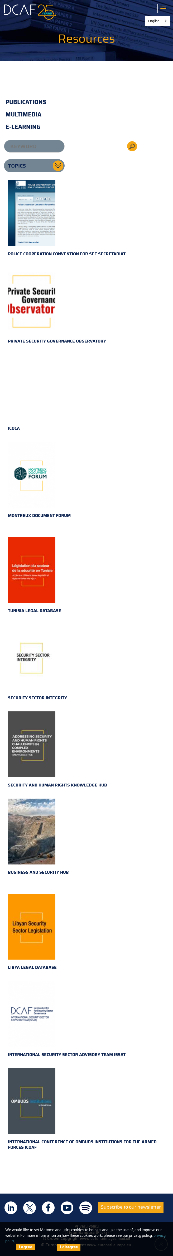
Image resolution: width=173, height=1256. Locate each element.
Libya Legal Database (32, 932)
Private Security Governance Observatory (57, 305)
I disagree (69, 1247)
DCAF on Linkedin (10, 1207)
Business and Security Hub (38, 837)
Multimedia (23, 114)
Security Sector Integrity (37, 662)
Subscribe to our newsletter (131, 1207)
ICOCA (31, 393)
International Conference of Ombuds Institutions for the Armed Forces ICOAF (82, 1109)
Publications (26, 102)
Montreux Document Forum (39, 480)
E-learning (23, 127)
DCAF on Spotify (85, 1207)
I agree (25, 1247)
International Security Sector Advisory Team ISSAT (67, 1019)
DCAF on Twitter (29, 1207)
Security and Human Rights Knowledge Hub (57, 749)
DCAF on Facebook (48, 1207)
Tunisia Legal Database (34, 575)
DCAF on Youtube (67, 1207)
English (154, 21)
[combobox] (157, 21)
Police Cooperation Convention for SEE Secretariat (67, 218)
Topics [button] (17, 166)
